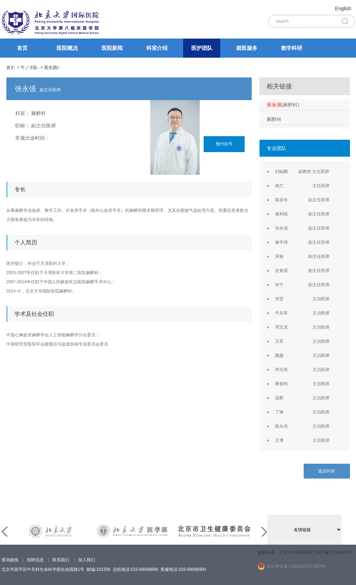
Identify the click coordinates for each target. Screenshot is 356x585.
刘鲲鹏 (281, 171)
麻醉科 (38, 113)
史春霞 (281, 270)
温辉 (279, 397)
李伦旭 (281, 369)
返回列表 (326, 471)
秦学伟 (281, 242)
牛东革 (281, 313)
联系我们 (60, 560)
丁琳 (279, 412)
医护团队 (201, 48)
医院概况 (67, 48)
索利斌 (281, 214)
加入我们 (22, 67)
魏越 (279, 355)
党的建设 (67, 67)
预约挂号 (224, 143)
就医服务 (246, 48)
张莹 (279, 298)
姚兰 (279, 185)
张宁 (279, 284)
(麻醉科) (283, 105)
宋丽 (279, 256)
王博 (279, 440)
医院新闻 (112, 48)
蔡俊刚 (281, 383)
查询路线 (9, 560)
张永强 (281, 228)
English (343, 8)
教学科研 (291, 48)
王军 (279, 341)
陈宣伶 (281, 199)
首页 (22, 48)
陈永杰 (281, 426)
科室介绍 (157, 48)
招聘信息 (35, 560)
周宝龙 (281, 327)
